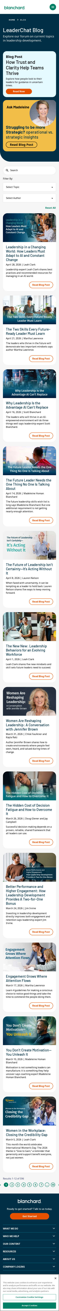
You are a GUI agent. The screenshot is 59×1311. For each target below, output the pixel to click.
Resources (9, 1251)
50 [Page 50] (53, 1184)
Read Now (19, 91)
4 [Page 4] (23, 1184)
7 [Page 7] (41, 1184)
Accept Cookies (29, 1305)
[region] (29, 1292)
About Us (9, 1259)
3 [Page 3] (17, 1184)
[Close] (55, 1278)
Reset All (50, 207)
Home (12, 19)
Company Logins (14, 1267)
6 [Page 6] (35, 1184)
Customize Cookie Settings (29, 1297)
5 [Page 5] (29, 1184)
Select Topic (12, 187)
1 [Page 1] (6, 1184)
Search (14, 170)
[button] (53, 7)
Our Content (11, 1244)
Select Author (13, 198)
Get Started (30, 1216)
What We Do (10, 1228)
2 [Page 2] (12, 1184)
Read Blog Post (21, 145)
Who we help (11, 1236)
